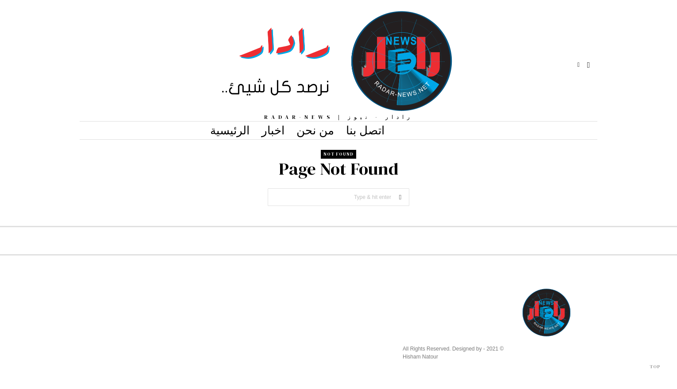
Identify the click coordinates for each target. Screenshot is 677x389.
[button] (400, 197)
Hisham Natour (420, 357)
